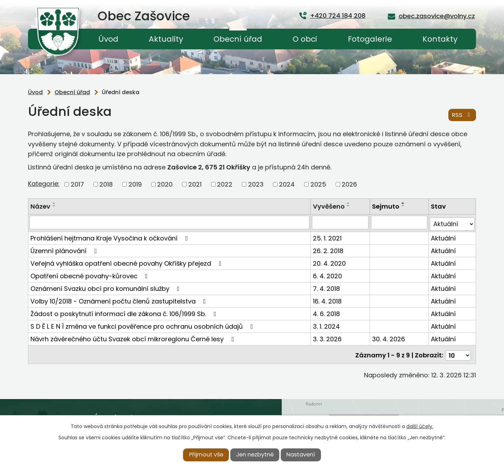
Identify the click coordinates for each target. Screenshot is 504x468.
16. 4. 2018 (328, 299)
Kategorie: (43, 183)
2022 (224, 184)
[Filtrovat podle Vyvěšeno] (341, 222)
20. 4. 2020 (330, 261)
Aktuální (443, 236)
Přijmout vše (206, 454)
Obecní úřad (238, 39)
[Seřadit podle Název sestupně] (54, 205)
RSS (461, 115)
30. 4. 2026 (388, 337)
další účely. (419, 426)
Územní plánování (64, 249)
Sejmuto (386, 206)
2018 (106, 184)
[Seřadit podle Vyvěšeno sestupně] (349, 205)
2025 (318, 184)
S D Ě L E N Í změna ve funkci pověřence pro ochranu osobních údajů (143, 324)
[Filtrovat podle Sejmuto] (399, 222)
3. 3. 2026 (328, 337)
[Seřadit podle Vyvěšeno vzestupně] (349, 203)
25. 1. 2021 (328, 236)
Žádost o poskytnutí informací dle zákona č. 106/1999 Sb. (124, 312)
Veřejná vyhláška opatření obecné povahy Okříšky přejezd (127, 261)
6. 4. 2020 (328, 274)
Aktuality (166, 39)
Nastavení (300, 454)
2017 (77, 184)
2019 (135, 184)
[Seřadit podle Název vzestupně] (54, 203)
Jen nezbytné (255, 454)
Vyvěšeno (329, 206)
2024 (287, 184)
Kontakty (439, 39)
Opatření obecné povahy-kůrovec (90, 274)
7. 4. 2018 (327, 286)
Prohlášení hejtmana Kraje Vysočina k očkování (110, 236)
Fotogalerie (370, 39)
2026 (349, 184)
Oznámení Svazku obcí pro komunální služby (106, 286)
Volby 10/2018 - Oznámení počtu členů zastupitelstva (119, 299)
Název (40, 206)
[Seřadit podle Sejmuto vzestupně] (403, 203)
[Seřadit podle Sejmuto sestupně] (403, 205)
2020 (165, 184)
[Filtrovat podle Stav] (452, 222)
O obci (305, 39)
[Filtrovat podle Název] (169, 222)
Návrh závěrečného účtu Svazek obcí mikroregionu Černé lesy (133, 337)
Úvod (108, 39)
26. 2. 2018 (329, 249)
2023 (256, 184)
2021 (195, 184)
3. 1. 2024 (327, 324)
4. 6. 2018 (327, 312)
